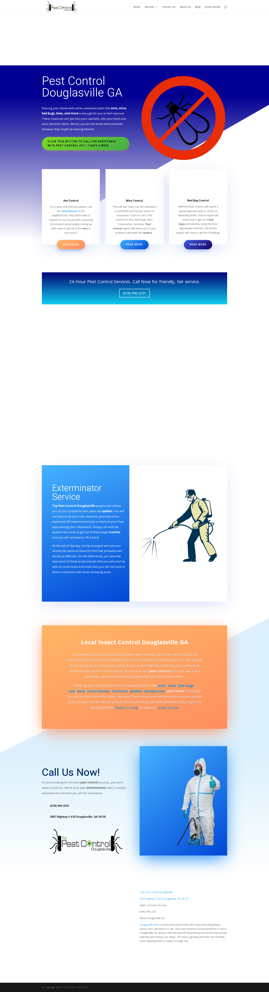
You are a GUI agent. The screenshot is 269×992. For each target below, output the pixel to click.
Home (136, 7)
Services (149, 7)
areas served (168, 707)
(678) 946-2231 (134, 293)
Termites (120, 691)
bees (81, 691)
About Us (185, 7)
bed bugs (186, 685)
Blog (198, 7)
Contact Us (168, 7)
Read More (71, 244)
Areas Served (212, 7)
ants (162, 685)
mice (172, 685)
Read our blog (126, 707)
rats (71, 691)
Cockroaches (98, 691)
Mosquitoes (154, 691)
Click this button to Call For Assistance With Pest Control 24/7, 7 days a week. (82, 143)
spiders (136, 691)
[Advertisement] (134, 39)
